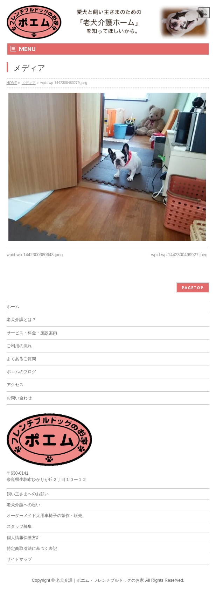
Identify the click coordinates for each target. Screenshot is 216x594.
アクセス (15, 384)
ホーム (13, 306)
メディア (29, 83)
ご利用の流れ (19, 345)
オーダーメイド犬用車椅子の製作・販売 (44, 515)
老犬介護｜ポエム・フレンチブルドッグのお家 (100, 580)
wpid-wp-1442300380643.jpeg (35, 254)
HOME (12, 83)
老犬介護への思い (23, 504)
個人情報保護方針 (23, 537)
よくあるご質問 (21, 358)
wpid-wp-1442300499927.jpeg (179, 254)
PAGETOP (193, 287)
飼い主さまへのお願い (28, 493)
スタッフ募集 (19, 526)
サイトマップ (19, 559)
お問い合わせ (19, 398)
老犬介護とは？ (21, 319)
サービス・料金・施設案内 (32, 332)
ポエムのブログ (21, 371)
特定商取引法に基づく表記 (32, 548)
